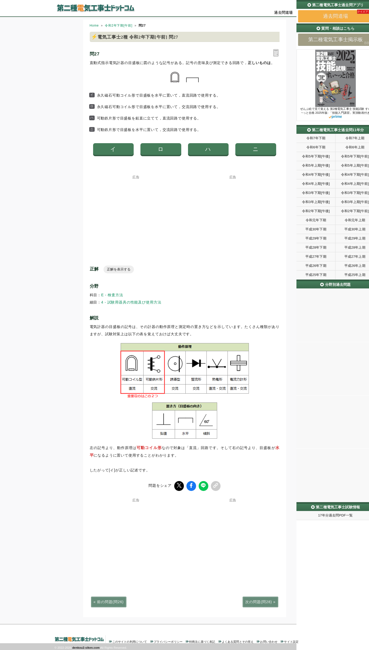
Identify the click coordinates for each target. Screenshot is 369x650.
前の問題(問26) (110, 601)
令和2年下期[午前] (118, 25)
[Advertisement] (136, 211)
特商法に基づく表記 (202, 640)
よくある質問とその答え (238, 640)
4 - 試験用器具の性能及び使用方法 (131, 302)
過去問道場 (283, 12)
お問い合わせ (268, 640)
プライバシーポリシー (168, 640)
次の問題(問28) (258, 601)
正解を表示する (119, 269)
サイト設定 (291, 640)
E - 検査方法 (112, 295)
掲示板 (305, 12)
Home (94, 25)
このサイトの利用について (129, 640)
